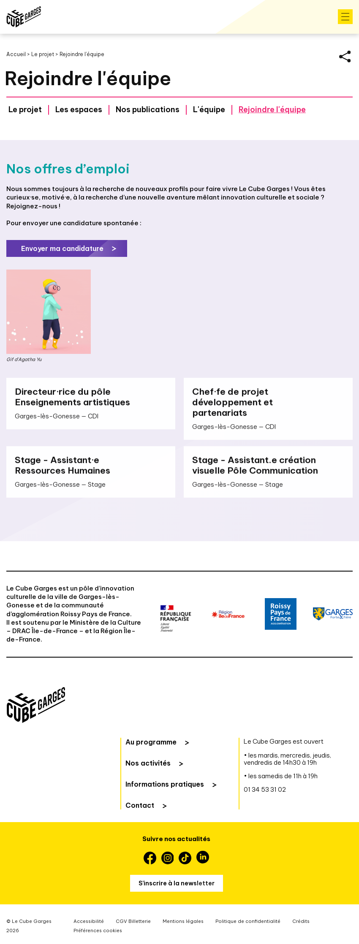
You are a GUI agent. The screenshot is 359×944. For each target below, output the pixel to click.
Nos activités (148, 763)
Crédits (301, 921)
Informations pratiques (164, 784)
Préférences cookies (97, 930)
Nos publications (148, 109)
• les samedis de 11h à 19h (281, 775)
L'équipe (209, 109)
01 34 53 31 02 (265, 789)
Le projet (42, 54)
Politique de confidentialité (247, 921)
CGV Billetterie (133, 921)
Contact (139, 805)
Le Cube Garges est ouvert (284, 741)
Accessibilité (88, 921)
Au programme (151, 742)
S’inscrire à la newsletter (177, 883)
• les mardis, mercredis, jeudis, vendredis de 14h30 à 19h (287, 759)
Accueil (16, 54)
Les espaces (78, 109)
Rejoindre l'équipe (272, 109)
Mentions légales (183, 921)
